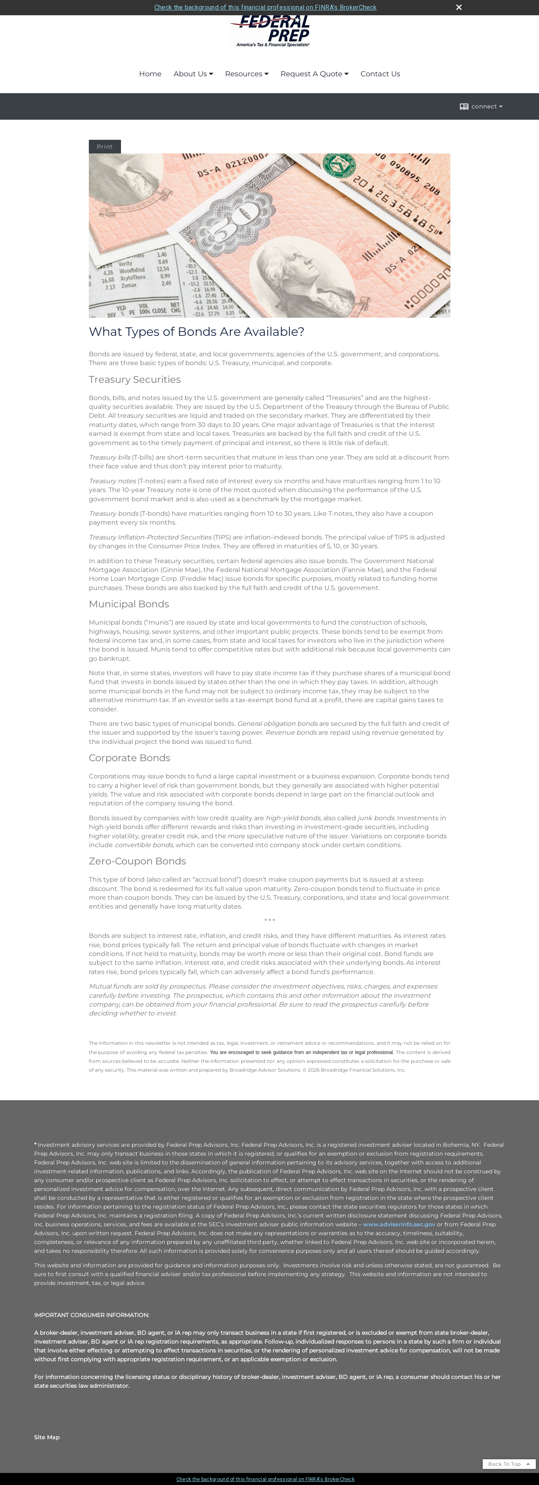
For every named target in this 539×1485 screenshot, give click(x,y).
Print (105, 146)
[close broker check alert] (459, 7)
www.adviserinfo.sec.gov (399, 1224)
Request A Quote (311, 73)
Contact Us (380, 73)
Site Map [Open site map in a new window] (47, 1437)
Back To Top (509, 1464)
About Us (190, 73)
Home (150, 73)
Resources (243, 73)
